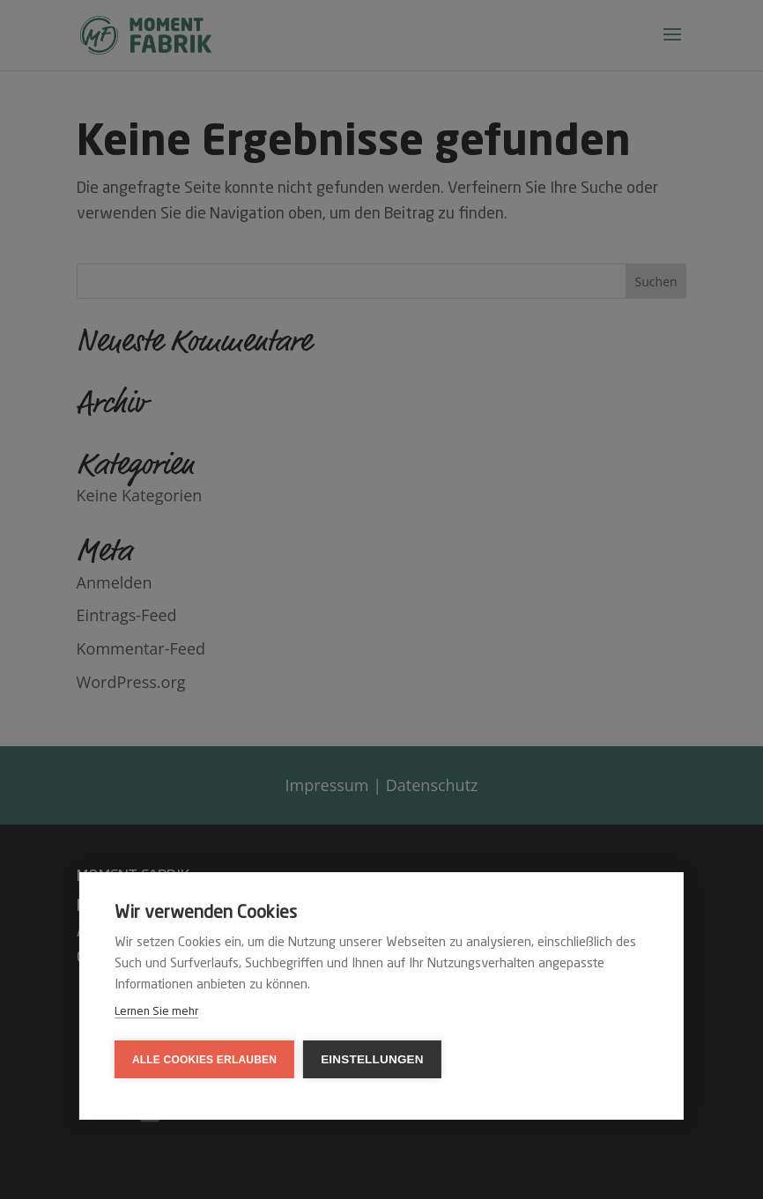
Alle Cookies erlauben (204, 1060)
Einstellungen (372, 1059)
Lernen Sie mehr (156, 1012)
